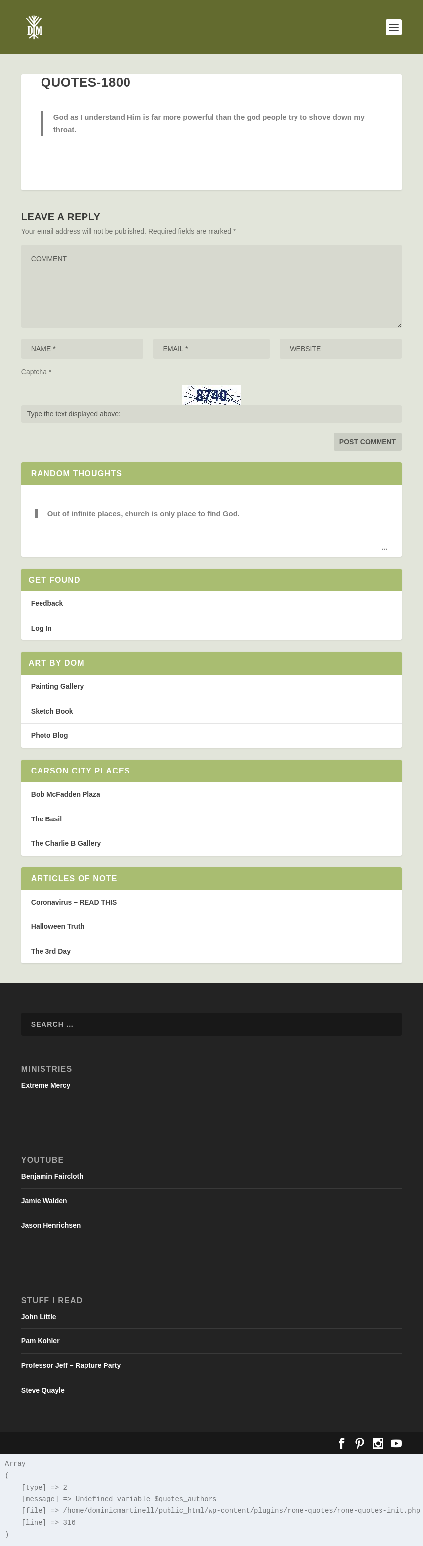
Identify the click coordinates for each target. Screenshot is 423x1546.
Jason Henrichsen (51, 1225)
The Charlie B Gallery (66, 843)
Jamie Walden (44, 1201)
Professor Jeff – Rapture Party (71, 1365)
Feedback (47, 603)
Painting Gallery (57, 686)
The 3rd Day (51, 951)
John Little (38, 1316)
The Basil (46, 819)
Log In (41, 628)
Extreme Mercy (46, 1085)
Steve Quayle (43, 1390)
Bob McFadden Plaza (65, 794)
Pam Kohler (40, 1341)
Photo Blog (49, 735)
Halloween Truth (58, 926)
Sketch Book (52, 711)
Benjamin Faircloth (52, 1176)
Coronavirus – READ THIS (74, 902)
